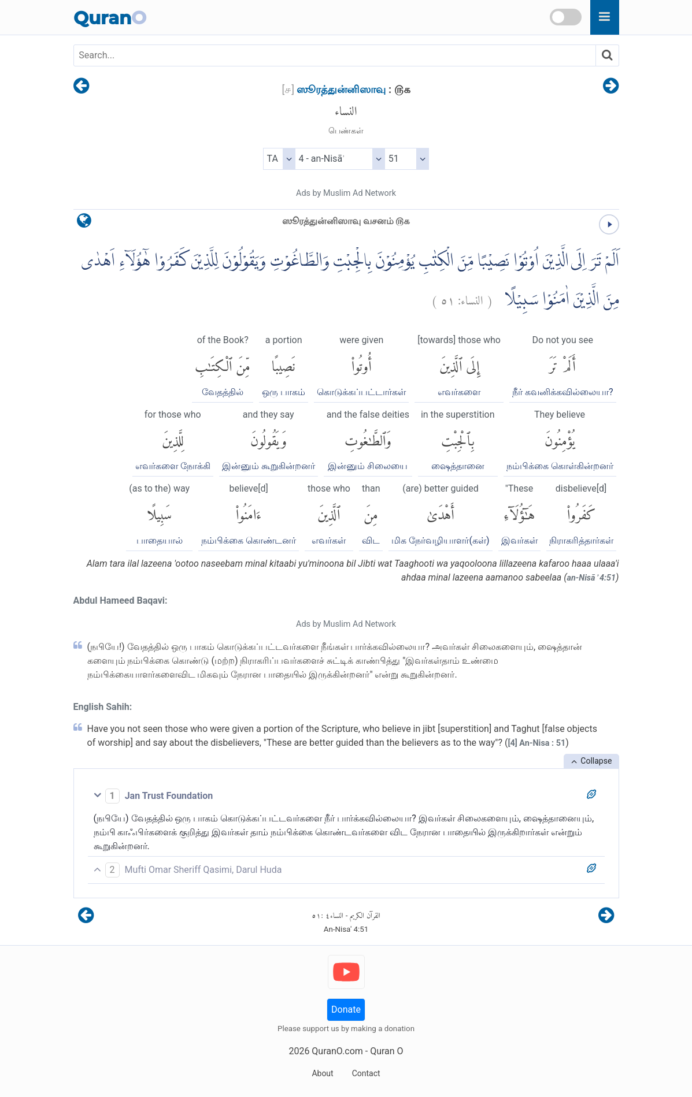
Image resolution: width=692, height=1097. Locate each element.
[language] (84, 223)
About (322, 1073)
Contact (366, 1073)
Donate (346, 1009)
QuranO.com (337, 1051)
